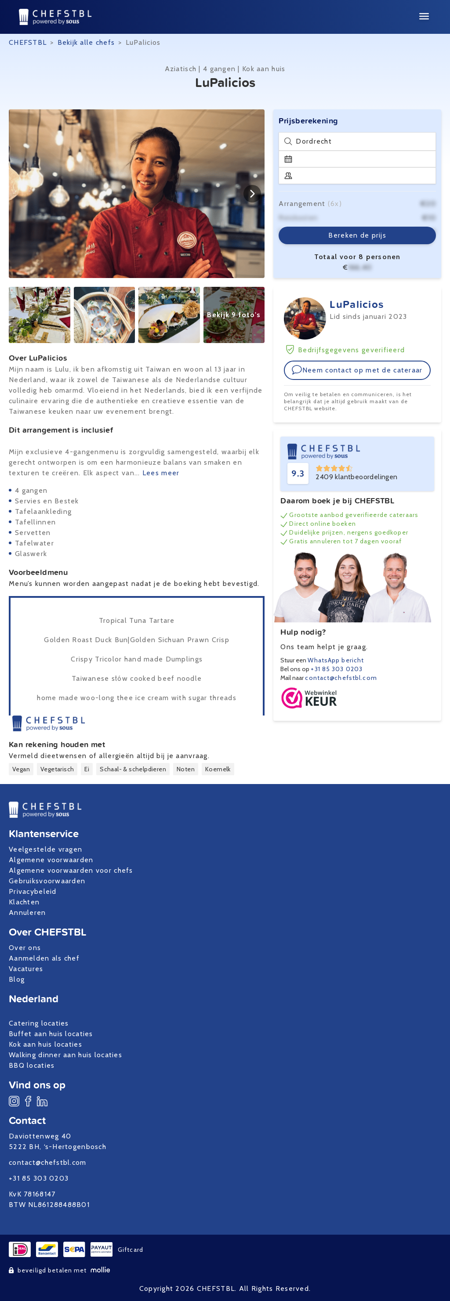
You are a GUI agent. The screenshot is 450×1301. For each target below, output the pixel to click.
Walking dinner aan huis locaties (65, 1055)
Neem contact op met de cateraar (357, 370)
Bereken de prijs (357, 235)
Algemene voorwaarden (51, 860)
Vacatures (26, 969)
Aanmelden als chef (44, 958)
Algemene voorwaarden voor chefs (71, 870)
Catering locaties (39, 1023)
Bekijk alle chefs (86, 42)
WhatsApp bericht (336, 660)
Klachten (24, 902)
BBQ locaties (31, 1065)
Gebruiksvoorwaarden (47, 881)
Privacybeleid (33, 891)
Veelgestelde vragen (45, 849)
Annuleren (27, 912)
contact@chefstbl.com (341, 678)
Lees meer (161, 473)
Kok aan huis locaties (45, 1044)
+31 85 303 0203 (337, 669)
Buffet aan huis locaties (51, 1034)
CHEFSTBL (28, 42)
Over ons (25, 947)
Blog (17, 979)
